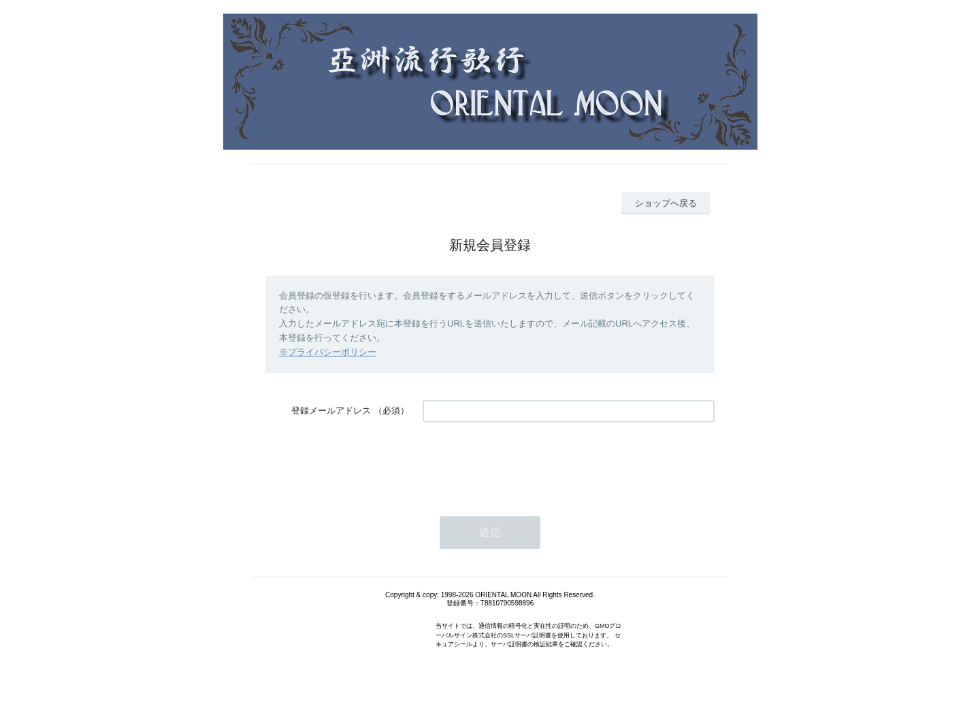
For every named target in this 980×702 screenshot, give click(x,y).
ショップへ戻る (666, 203)
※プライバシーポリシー (327, 352)
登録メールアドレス (331, 410)
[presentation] (526, 462)
